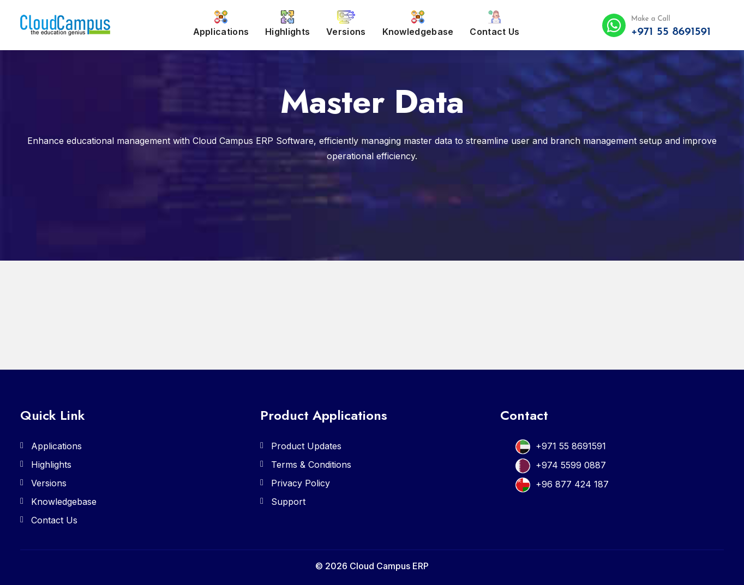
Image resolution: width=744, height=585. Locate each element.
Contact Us (494, 23)
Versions (345, 23)
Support (288, 501)
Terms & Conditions (311, 464)
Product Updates (306, 446)
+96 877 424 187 (572, 484)
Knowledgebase (418, 23)
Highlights (287, 23)
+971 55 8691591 (571, 446)
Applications (221, 23)
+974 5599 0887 (571, 465)
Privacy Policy (300, 483)
